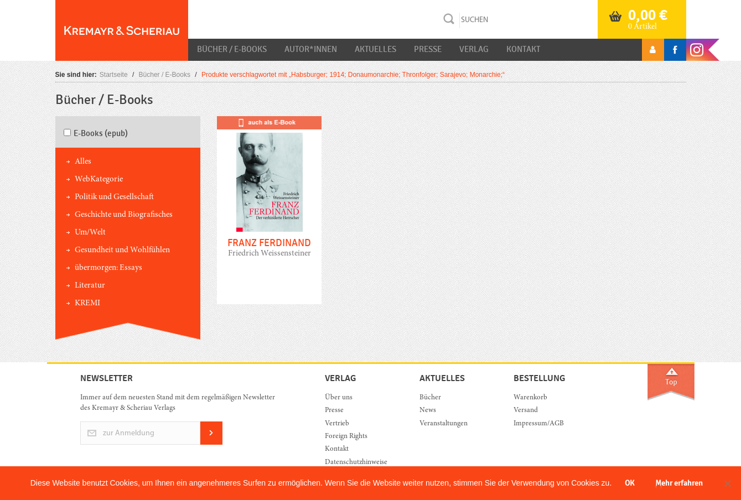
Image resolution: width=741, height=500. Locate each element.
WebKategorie (99, 179)
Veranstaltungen (443, 424)
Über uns (339, 398)
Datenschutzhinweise (356, 462)
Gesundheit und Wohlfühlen (122, 250)
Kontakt (523, 49)
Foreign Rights (346, 436)
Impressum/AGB (539, 424)
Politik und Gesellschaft (114, 197)
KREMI (87, 303)
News (427, 410)
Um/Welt (90, 232)
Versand (526, 410)
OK (629, 483)
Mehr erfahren (679, 483)
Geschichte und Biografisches (124, 215)
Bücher (430, 398)
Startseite (114, 75)
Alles (83, 162)
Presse (428, 49)
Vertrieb (337, 424)
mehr (269, 218)
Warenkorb (530, 398)
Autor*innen (310, 49)
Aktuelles (375, 49)
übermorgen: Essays (108, 268)
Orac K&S (121, 30)
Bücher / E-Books (232, 49)
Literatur (90, 286)
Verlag (474, 49)
